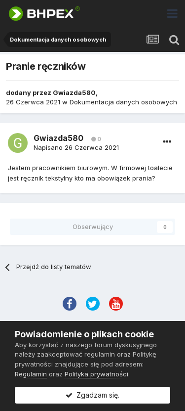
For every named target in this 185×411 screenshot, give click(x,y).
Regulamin (31, 374)
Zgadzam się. (92, 395)
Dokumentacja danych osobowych (123, 102)
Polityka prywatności (96, 374)
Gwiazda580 (74, 92)
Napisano (76, 147)
